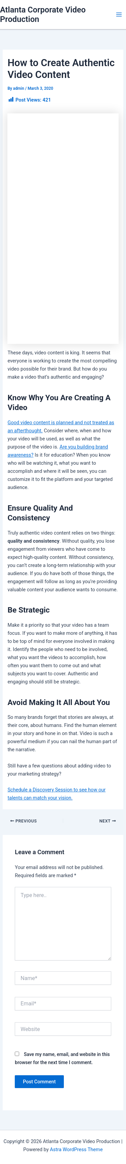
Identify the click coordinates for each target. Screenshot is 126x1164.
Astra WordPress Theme (76, 1149)
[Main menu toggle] (119, 14)
